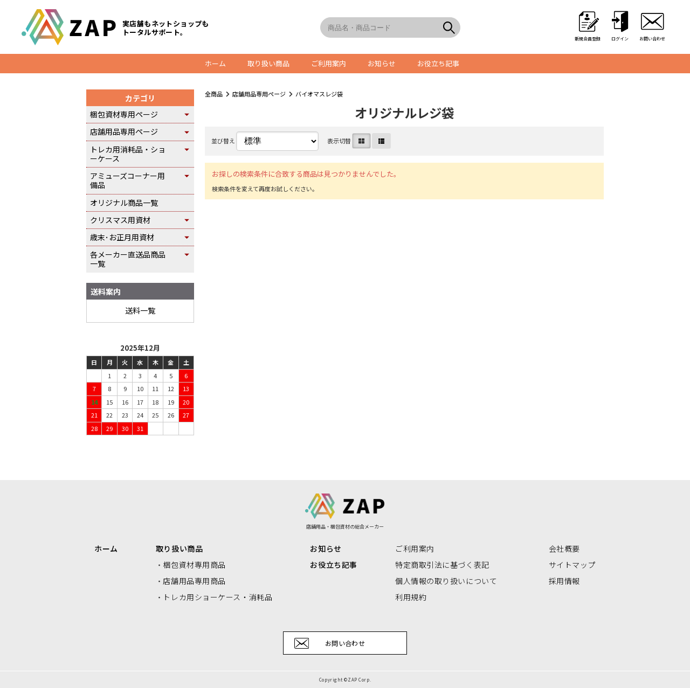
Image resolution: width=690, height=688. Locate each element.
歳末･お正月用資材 (122, 237)
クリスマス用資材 (120, 219)
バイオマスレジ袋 (319, 93)
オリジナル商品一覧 (124, 202)
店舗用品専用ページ (259, 93)
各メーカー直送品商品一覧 (127, 259)
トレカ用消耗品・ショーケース (127, 154)
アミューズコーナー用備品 (127, 180)
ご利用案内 (328, 63)
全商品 (214, 93)
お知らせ (382, 63)
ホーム (215, 63)
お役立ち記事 (438, 63)
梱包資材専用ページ (124, 114)
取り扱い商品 (268, 63)
